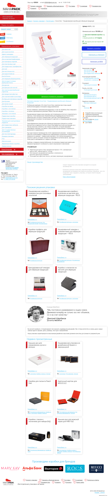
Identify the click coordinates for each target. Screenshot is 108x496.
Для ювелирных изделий (9, 61)
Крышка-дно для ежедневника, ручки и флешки (37, 345)
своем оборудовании (90, 120)
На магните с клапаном (91, 80)
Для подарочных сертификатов (11, 66)
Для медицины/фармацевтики (11, 79)
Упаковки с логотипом (9, 113)
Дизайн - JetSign (99, 492)
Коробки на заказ (7, 106)
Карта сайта (80, 482)
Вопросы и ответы (93, 480)
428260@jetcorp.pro (11, 177)
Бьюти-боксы (6, 76)
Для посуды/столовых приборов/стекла (9, 82)
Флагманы (9, 38)
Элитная (48, 373)
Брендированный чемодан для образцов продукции (39, 269)
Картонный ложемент (90, 85)
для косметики (63, 450)
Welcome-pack (6, 141)
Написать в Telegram (96, 55)
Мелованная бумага (90, 95)
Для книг (4, 69)
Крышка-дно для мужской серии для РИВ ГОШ (68, 420)
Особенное (9, 41)
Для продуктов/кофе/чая (10, 94)
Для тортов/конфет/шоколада (11, 96)
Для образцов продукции (10, 57)
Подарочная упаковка (9, 118)
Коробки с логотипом (8, 109)
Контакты (44, 8)
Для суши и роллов (8, 52)
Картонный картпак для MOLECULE (67, 382)
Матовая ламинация (90, 103)
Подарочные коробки (8, 116)
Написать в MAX (96, 62)
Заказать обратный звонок (55, 6)
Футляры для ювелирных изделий (12, 99)
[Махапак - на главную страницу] (12, 8)
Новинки (8, 34)
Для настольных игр (8, 71)
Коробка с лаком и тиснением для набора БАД (40, 420)
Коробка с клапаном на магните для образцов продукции (67, 270)
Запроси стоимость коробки (52, 97)
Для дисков (5, 85)
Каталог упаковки (36, 6)
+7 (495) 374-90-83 (9, 179)
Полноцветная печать (90, 90)
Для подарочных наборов (10, 125)
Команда (33, 8)
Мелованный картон (90, 96)
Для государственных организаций (9, 130)
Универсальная (6, 146)
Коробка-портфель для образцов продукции (38, 230)
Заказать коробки (94, 48)
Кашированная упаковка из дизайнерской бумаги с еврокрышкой (69, 345)
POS (3, 139)
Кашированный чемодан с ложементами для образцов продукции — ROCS (69, 231)
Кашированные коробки (91, 78)
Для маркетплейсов (8, 74)
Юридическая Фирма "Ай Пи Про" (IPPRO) (12, 168)
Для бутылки (6, 101)
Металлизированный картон (92, 98)
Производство (96, 6)
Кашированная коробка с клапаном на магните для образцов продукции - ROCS (69, 193)
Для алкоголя (6, 49)
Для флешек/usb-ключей (9, 87)
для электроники (43, 223)
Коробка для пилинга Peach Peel (40, 382)
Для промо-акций (7, 104)
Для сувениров (6, 127)
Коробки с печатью (8, 111)
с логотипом (75, 222)
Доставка (72, 6)
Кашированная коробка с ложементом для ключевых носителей (40, 193)
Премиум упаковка (8, 136)
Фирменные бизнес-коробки (11, 143)
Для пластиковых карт (9, 64)
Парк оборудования (69, 177)
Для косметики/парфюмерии (11, 59)
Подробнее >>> (32, 219)
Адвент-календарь (7, 54)
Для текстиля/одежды (9, 134)
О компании (83, 6)
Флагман (86, 108)
